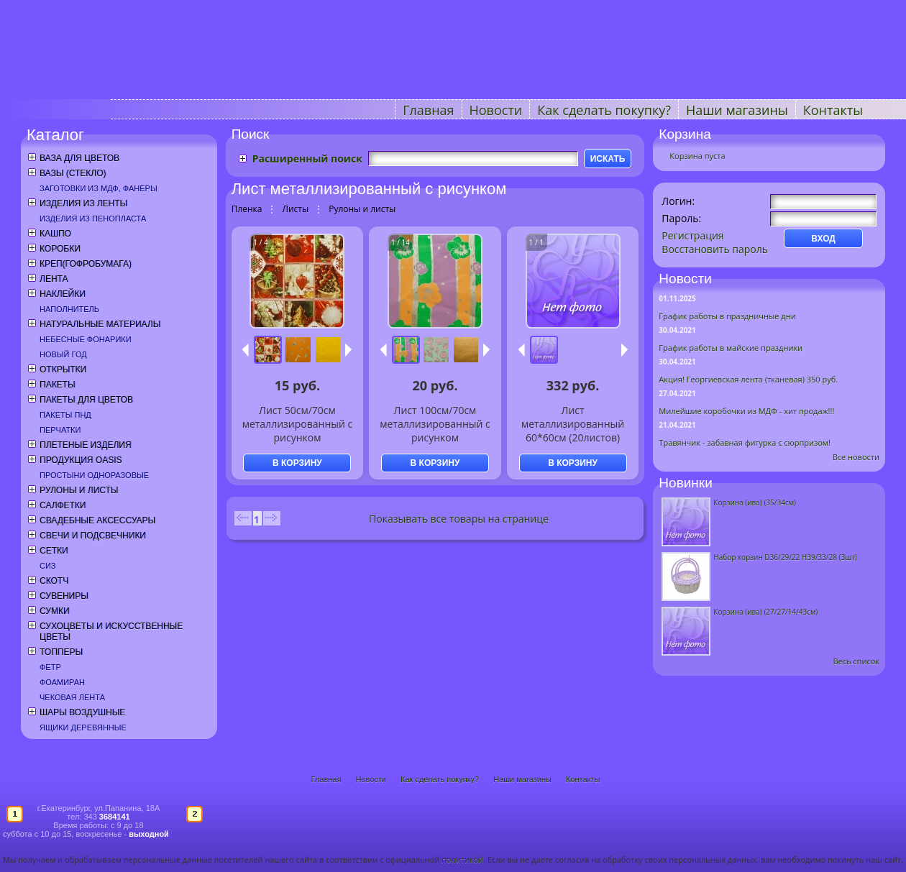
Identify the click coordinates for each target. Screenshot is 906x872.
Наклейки (63, 294)
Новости (496, 110)
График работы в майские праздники (730, 347)
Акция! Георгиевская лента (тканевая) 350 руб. (748, 379)
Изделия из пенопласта (93, 218)
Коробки (60, 249)
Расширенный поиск (307, 158)
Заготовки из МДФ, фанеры (98, 188)
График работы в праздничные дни (727, 316)
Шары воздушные (82, 712)
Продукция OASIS (81, 460)
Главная (428, 110)
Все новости (856, 456)
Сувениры (64, 596)
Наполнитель (69, 309)
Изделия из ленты (83, 203)
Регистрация (692, 235)
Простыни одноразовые (94, 475)
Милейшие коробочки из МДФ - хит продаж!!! (746, 410)
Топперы (61, 652)
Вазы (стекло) (73, 173)
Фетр (50, 667)
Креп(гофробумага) (86, 264)
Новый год (63, 354)
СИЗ (48, 565)
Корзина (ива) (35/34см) (754, 502)
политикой (462, 859)
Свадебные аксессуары (97, 520)
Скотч (54, 581)
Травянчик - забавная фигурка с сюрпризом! (744, 442)
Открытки (63, 369)
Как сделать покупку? (604, 110)
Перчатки (60, 430)
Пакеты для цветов (86, 400)
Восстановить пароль (715, 249)
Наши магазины (737, 110)
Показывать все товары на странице (459, 519)
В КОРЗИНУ (297, 463)
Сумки (55, 611)
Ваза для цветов (79, 158)
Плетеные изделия (86, 445)
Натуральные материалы (100, 324)
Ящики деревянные (83, 727)
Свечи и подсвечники (93, 536)
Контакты (833, 110)
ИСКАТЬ (608, 159)
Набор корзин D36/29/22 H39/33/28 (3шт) (784, 557)
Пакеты (58, 385)
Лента (54, 279)
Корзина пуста (697, 155)
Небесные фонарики (86, 339)
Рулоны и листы (79, 490)
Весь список (856, 661)
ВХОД (823, 239)
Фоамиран (62, 682)
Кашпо (55, 234)
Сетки (54, 551)
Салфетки (63, 505)
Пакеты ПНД (65, 414)
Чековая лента (72, 697)
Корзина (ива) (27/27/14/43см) (765, 612)
